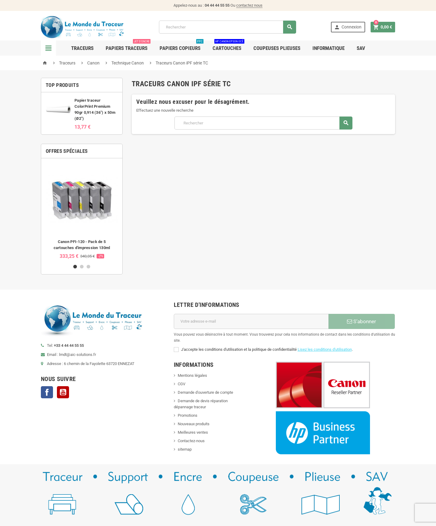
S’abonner (361, 321)
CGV (181, 384)
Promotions (187, 415)
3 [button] (88, 266)
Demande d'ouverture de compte (205, 392)
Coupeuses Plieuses (276, 48)
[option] (82, 211)
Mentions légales (192, 375)
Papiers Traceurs (128, 46)
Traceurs (82, 48)
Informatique (328, 48)
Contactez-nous (191, 441)
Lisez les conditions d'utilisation (325, 349)
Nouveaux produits (194, 424)
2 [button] (82, 266)
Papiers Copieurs (181, 46)
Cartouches (228, 46)
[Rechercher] (227, 27)
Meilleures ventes (193, 432)
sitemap (185, 449)
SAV (361, 48)
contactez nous (249, 5)
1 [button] (75, 266)
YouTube (63, 392)
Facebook (47, 392)
